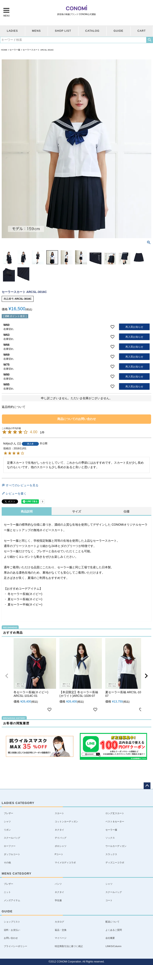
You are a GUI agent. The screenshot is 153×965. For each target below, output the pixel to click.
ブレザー (8, 813)
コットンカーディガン (66, 821)
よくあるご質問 (113, 930)
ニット (7, 892)
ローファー (9, 846)
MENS (36, 30)
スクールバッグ (12, 838)
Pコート (59, 854)
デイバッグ (60, 838)
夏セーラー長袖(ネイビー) (25, 599)
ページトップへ (147, 785)
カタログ (59, 921)
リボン (7, 829)
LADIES (12, 30)
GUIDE (118, 30)
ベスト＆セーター (114, 821)
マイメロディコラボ (65, 862)
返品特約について (13, 407)
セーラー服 (15, 50)
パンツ (58, 884)
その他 (7, 862)
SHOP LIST (63, 30)
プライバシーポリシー (15, 946)
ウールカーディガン (115, 846)
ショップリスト (12, 921)
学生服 (58, 900)
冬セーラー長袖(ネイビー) (25, 594)
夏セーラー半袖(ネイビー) (25, 604)
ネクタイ (59, 829)
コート (108, 900)
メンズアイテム (12, 900)
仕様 (126, 511)
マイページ (60, 938)
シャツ (7, 821)
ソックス (110, 838)
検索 (149, 40)
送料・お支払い (12, 930)
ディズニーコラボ (114, 862)
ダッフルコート (12, 854)
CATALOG (92, 30)
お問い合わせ (11, 938)
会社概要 (110, 938)
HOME (4, 50)
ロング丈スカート (114, 813)
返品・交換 (60, 930)
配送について (112, 921)
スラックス (111, 854)
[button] (7, 676)
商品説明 (27, 511)
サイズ (76, 511)
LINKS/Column (113, 946)
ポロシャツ (60, 846)
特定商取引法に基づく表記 (69, 946)
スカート (59, 813)
